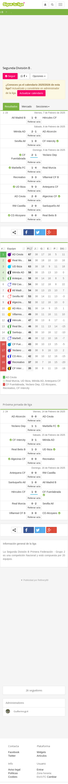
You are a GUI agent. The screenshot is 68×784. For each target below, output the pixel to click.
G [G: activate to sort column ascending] (41, 248)
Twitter (12, 755)
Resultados (11, 106)
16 (49, 254)
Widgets (41, 752)
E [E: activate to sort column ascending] (48, 248)
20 (3, 368)
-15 (63, 326)
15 (42, 272)
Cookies (12, 776)
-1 (63, 320)
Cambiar (52, 776)
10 (49, 260)
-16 (63, 368)
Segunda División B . (17, 68)
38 (36, 254)
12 (42, 284)
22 (63, 284)
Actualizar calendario (31, 93)
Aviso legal (14, 769)
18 (42, 260)
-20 (63, 362)
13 (49, 272)
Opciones (39, 76)
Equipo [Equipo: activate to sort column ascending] (11, 248)
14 (42, 278)
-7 (63, 338)
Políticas (13, 773)
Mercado (27, 106)
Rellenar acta (34, 122)
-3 (63, 296)
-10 (63, 332)
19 (3, 362)
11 (63, 254)
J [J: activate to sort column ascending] (35, 248)
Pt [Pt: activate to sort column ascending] (28, 248)
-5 (63, 344)
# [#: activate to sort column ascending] (2, 248)
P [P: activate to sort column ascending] (54, 248)
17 (42, 254)
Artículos (42, 755)
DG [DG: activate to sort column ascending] (62, 248)
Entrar (40, 769)
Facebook (13, 752)
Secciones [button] (43, 106)
